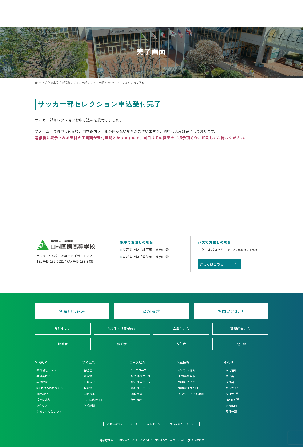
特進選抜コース (141, 376)
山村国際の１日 (94, 399)
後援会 (63, 344)
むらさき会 (233, 388)
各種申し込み (72, 311)
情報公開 (231, 405)
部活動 (88, 376)
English (240, 344)
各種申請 (231, 411)
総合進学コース (141, 388)
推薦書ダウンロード (191, 388)
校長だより (43, 399)
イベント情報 (186, 370)
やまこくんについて (49, 411)
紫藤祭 (88, 388)
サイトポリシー (154, 424)
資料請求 (151, 311)
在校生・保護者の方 (122, 328)
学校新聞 (89, 405)
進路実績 (136, 394)
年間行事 (89, 394)
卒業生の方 (181, 328)
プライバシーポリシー (183, 424)
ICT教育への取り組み (49, 388)
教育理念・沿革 (46, 370)
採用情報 (231, 370)
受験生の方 (62, 328)
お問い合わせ (231, 311)
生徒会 (88, 370)
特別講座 (136, 399)
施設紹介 (42, 394)
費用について (186, 382)
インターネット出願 (191, 394)
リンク (134, 424)
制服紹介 (89, 382)
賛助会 (122, 344)
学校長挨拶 (43, 376)
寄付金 (181, 344)
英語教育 (42, 382)
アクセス (42, 405)
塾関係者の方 (240, 328)
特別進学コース (141, 382)
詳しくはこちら (211, 264)
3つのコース (139, 370)
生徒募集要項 (186, 376)
